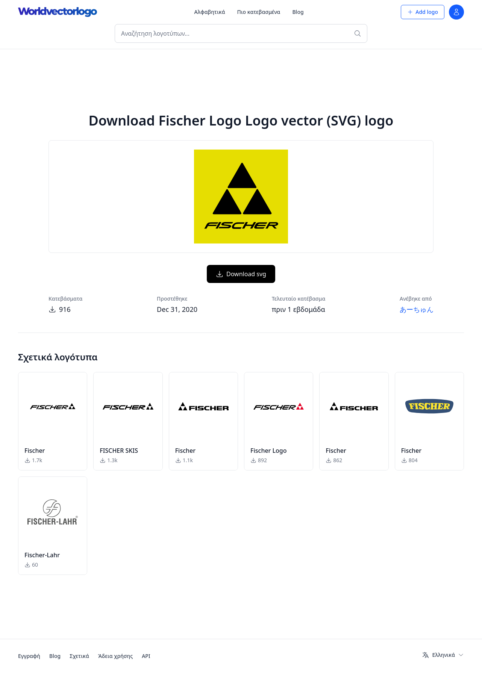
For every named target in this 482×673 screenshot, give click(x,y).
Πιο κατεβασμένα (258, 11)
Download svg (241, 274)
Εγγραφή (29, 655)
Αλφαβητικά (209, 11)
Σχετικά (79, 655)
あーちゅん (416, 309)
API (146, 655)
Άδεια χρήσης (115, 655)
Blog (297, 11)
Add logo (422, 11)
